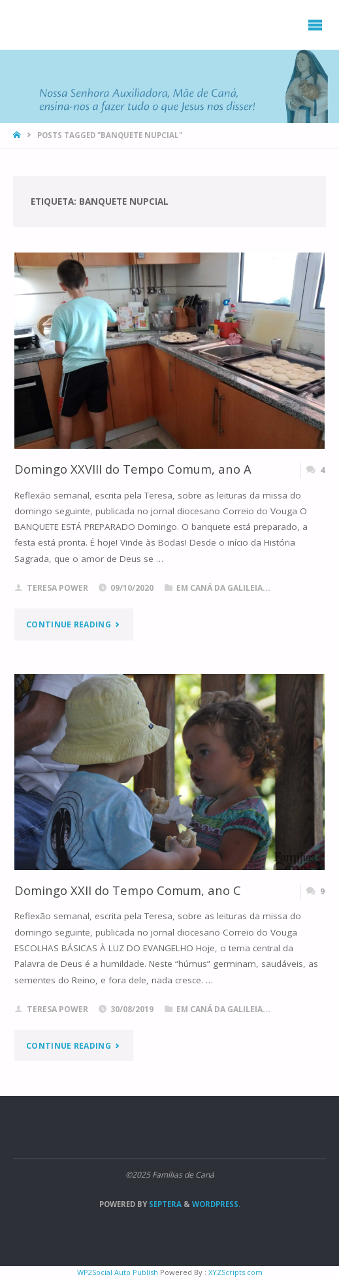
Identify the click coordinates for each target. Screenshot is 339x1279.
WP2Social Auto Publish (117, 1272)
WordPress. (216, 1204)
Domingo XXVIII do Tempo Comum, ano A (132, 469)
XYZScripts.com (235, 1272)
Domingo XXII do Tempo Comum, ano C (127, 890)
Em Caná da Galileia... (223, 587)
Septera (164, 1204)
